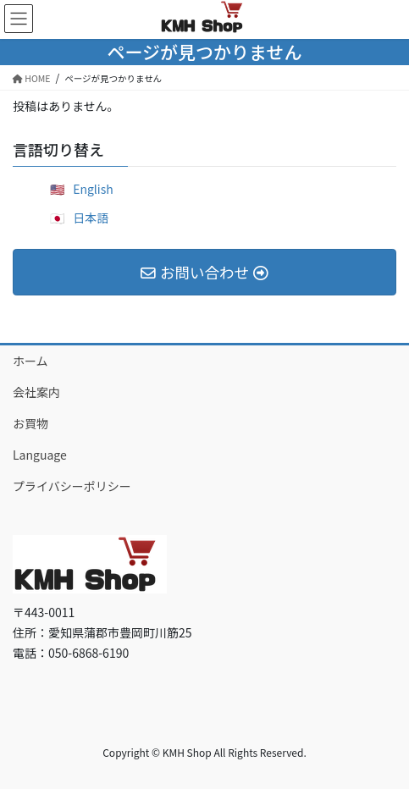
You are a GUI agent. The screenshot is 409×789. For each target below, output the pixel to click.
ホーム (30, 360)
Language (40, 454)
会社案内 (36, 391)
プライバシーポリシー (72, 485)
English (93, 188)
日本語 (90, 217)
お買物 (30, 423)
